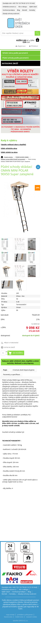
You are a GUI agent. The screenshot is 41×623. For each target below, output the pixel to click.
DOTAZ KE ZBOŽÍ (9, 347)
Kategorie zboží (20, 63)
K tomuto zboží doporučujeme (23, 370)
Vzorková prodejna (9, 10)
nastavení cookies (31, 617)
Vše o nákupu (22, 7)
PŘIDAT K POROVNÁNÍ (11, 343)
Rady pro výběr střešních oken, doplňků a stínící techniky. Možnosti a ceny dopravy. (20, 362)
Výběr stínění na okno (9, 152)
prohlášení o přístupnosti (25, 615)
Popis (5, 370)
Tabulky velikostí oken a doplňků (13, 144)
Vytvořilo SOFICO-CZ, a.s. (20, 621)
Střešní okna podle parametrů (15, 53)
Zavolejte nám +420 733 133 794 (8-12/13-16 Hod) (19, 3)
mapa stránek (10, 615)
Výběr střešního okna (9, 148)
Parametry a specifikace (11, 374)
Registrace (20, 46)
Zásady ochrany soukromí (11, 13)
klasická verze (8, 617)
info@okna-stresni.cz (9, 7)
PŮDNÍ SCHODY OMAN (22, 157)
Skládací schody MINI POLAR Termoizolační (13, 159)
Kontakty (32, 10)
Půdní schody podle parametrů (16, 58)
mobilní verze (19, 617)
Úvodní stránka (8, 157)
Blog (18, 10)
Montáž (24, 10)
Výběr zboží (33, 7)
